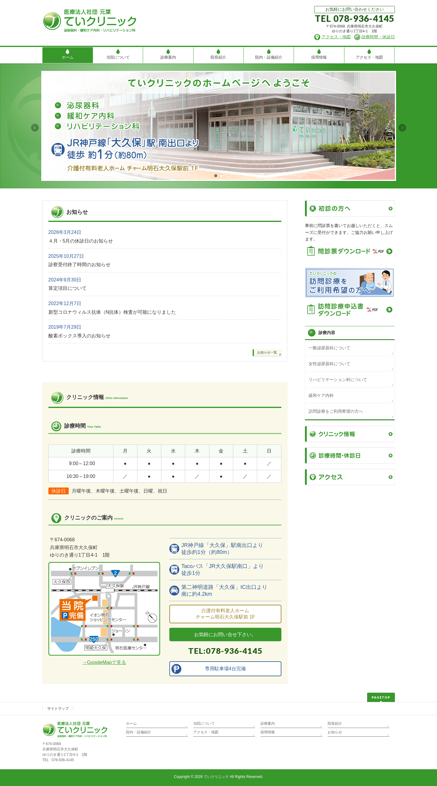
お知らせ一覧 (267, 352)
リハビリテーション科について (338, 379)
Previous (34, 127)
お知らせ (335, 732)
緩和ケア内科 (321, 395)
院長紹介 (335, 723)
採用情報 (267, 732)
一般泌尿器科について (329, 347)
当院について (204, 723)
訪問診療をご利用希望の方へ (336, 411)
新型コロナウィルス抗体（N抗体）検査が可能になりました (112, 312)
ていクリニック (216, 777)
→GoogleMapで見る (104, 662)
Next (402, 127)
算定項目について (67, 288)
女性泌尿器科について (329, 363)
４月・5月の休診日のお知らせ (80, 240)
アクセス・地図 (205, 732)
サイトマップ (58, 708)
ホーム (131, 723)
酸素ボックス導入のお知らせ (79, 335)
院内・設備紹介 (138, 732)
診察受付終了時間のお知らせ (79, 264)
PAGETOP (381, 697)
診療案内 (267, 723)
